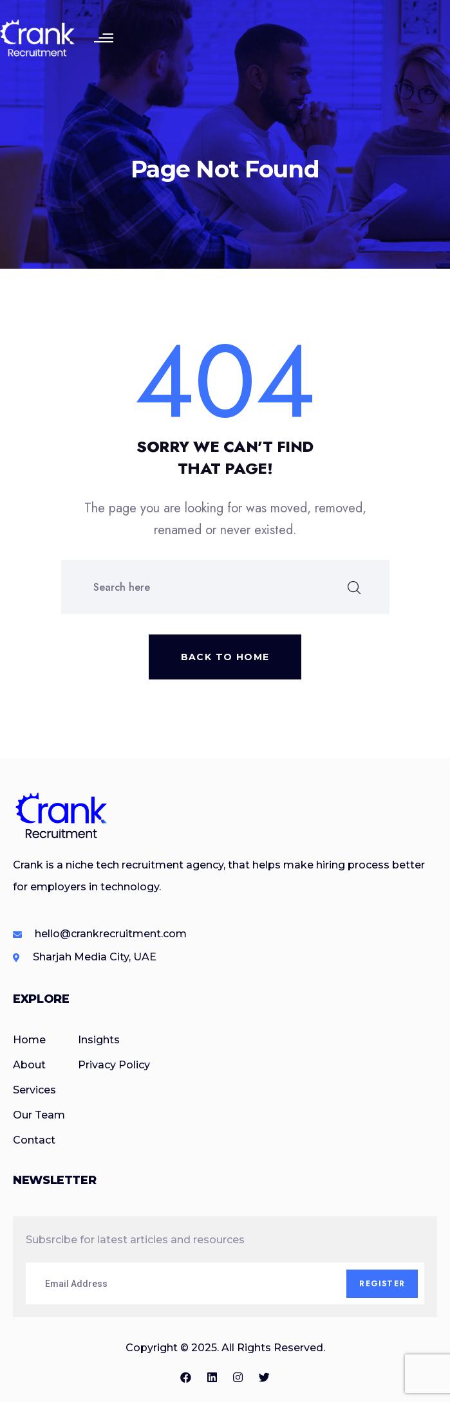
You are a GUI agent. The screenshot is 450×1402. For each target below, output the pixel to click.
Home (29, 1040)
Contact (34, 1140)
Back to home (225, 657)
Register (382, 1284)
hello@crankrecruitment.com (111, 934)
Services (34, 1090)
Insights (99, 1040)
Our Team (39, 1115)
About (29, 1065)
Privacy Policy (114, 1065)
